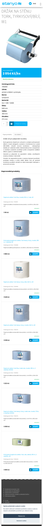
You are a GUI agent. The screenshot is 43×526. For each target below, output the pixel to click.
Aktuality (7, 502)
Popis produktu (7, 134)
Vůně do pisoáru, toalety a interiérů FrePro (17, 494)
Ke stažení (18, 134)
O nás (6, 500)
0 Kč (34, 4)
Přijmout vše (21, 516)
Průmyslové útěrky (10, 496)
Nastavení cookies (21, 520)
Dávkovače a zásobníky (12, 492)
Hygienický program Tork (12, 489)
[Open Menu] (40, 4)
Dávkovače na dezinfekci (12, 491)
